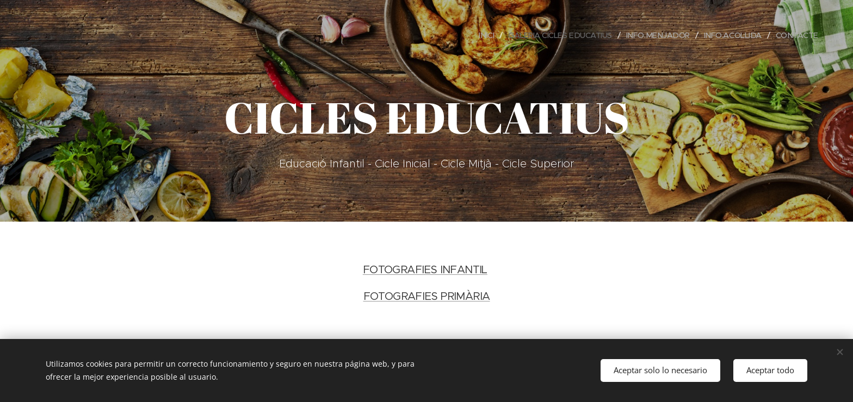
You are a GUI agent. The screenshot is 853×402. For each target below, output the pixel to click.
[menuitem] (474, 35)
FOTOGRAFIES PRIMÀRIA (426, 296)
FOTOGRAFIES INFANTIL (425, 270)
